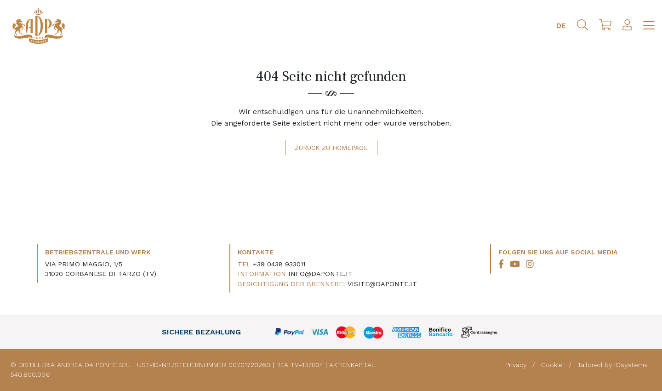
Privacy (517, 364)
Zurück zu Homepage (331, 147)
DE (561, 25)
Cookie (553, 364)
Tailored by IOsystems (612, 364)
